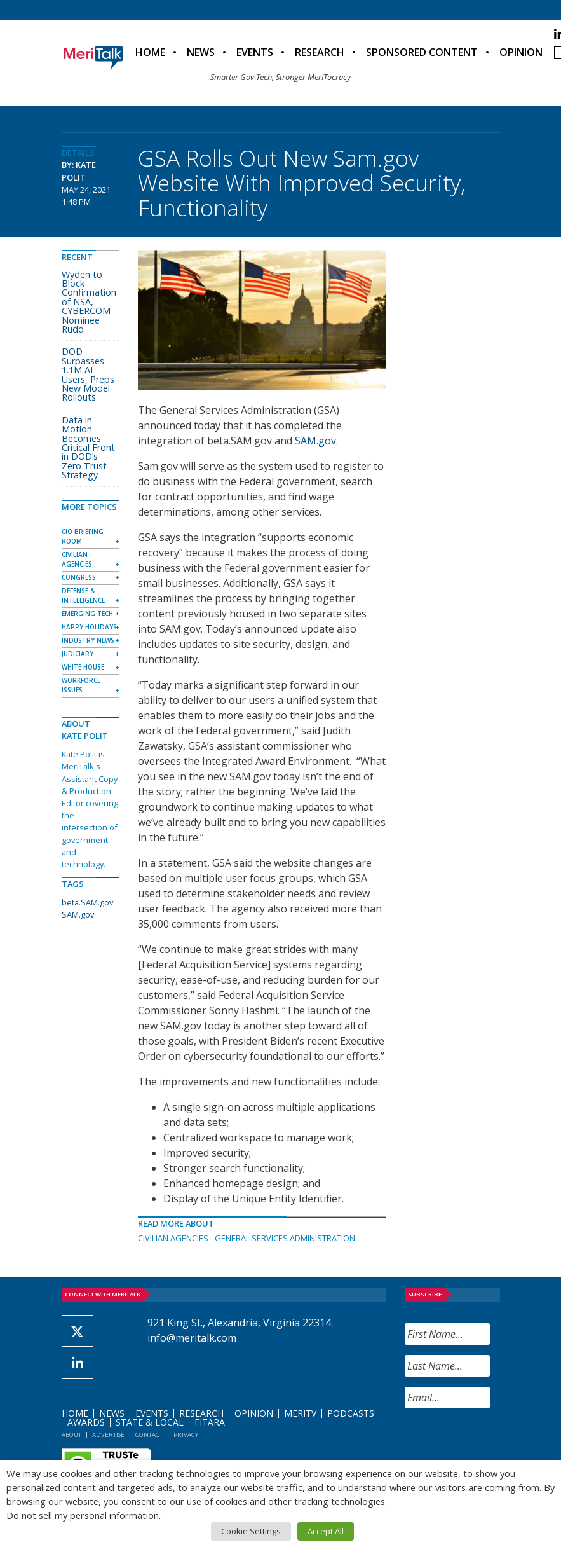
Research (319, 52)
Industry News (88, 640)
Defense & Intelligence (83, 595)
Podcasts (350, 1413)
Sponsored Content (422, 52)
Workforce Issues (81, 685)
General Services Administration (285, 1238)
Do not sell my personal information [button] (82, 1515)
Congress (79, 577)
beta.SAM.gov (87, 902)
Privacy (185, 1435)
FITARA (209, 1422)
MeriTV (300, 1413)
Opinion (521, 52)
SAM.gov (315, 441)
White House (83, 667)
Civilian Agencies (173, 1238)
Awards (86, 1422)
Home (150, 52)
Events (254, 52)
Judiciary (77, 653)
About (71, 1435)
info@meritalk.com (191, 1338)
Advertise (108, 1435)
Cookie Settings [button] (251, 1531)
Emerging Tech (87, 613)
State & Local (150, 1422)
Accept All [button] (326, 1531)
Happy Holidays (89, 626)
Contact (149, 1435)
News (201, 52)
